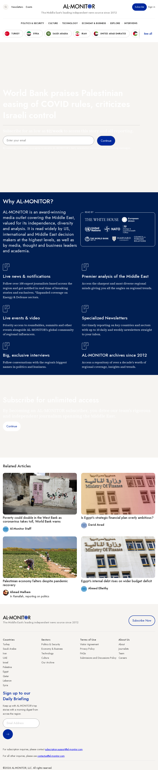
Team (121, 653)
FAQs (83, 653)
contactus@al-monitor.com (51, 756)
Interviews (130, 23)
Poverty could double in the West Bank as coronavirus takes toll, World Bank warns (32, 519)
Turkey (6, 644)
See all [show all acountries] (148, 33)
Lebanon (7, 680)
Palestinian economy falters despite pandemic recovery (35, 583)
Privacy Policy (87, 649)
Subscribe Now (141, 620)
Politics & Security (32, 23)
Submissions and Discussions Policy (98, 658)
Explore (115, 23)
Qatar (6, 676)
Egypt (5, 671)
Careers (123, 658)
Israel (5, 662)
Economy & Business (94, 23)
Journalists (124, 649)
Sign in (151, 7)
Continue (11, 426)
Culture (53, 23)
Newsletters (17, 7)
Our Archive (47, 662)
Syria (5, 685)
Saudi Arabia (9, 649)
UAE (5, 658)
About (122, 644)
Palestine (7, 667)
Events (29, 7)
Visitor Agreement (89, 644)
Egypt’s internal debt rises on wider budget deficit (116, 581)
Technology (70, 23)
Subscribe (139, 7)
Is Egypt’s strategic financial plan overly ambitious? (117, 517)
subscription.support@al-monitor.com (64, 749)
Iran (5, 653)
